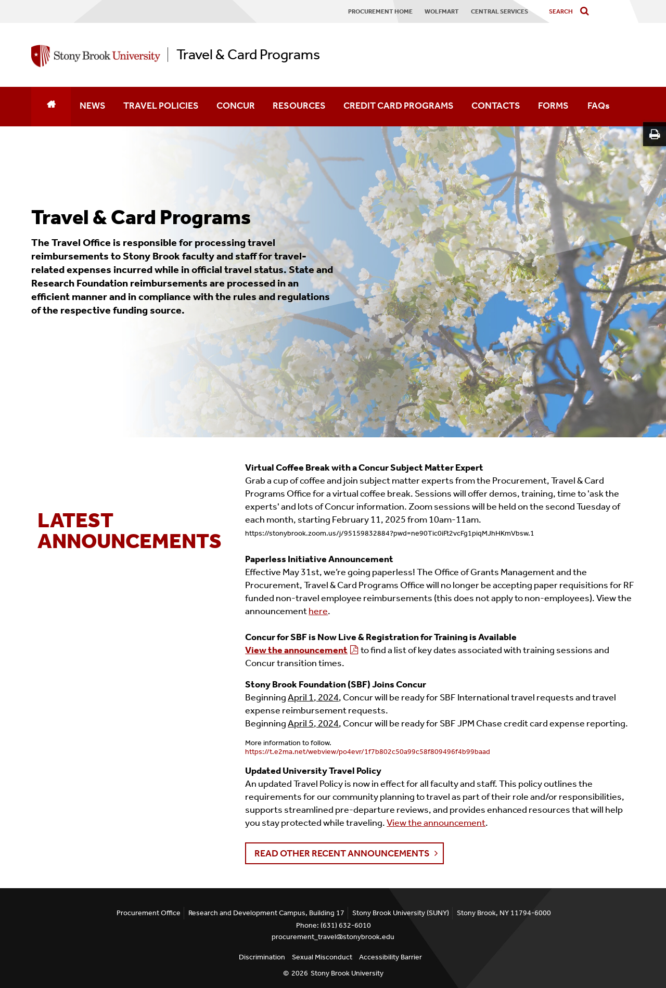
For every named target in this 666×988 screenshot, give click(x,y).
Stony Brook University (347, 973)
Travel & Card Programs (248, 54)
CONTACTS (495, 105)
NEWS (93, 105)
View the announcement (296, 650)
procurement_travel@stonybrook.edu (333, 936)
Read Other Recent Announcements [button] (342, 853)
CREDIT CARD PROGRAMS (398, 105)
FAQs (598, 105)
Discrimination (262, 957)
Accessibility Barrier (390, 957)
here (318, 611)
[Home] (51, 106)
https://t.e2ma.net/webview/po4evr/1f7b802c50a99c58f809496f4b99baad (367, 751)
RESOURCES (299, 105)
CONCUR (235, 105)
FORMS (553, 105)
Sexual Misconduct (322, 957)
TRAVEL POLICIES (161, 105)
